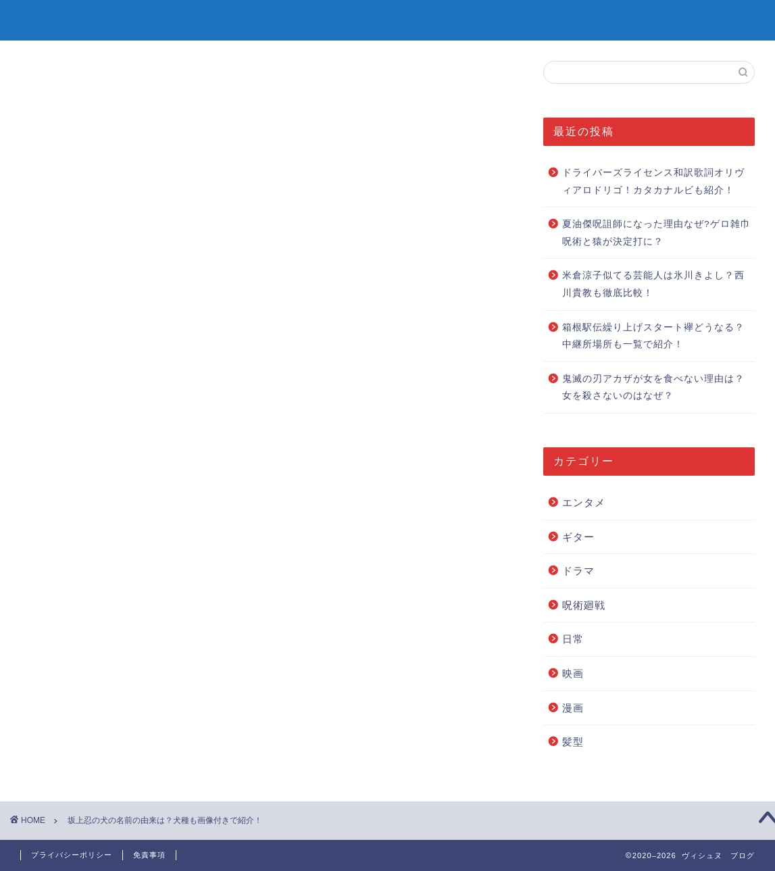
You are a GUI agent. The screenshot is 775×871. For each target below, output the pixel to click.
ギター (578, 537)
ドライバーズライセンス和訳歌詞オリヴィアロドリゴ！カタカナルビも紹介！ (653, 181)
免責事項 (149, 855)
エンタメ (583, 502)
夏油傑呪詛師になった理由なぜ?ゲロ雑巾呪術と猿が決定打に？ (656, 233)
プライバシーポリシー (71, 855)
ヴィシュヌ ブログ (387, 19)
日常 (573, 639)
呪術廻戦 (583, 605)
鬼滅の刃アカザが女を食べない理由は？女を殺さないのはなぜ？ (653, 387)
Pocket (153, 575)
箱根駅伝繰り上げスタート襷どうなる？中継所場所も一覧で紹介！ (653, 336)
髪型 (573, 741)
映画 (573, 673)
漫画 (573, 708)
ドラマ (578, 570)
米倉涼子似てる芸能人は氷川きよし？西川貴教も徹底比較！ (653, 284)
